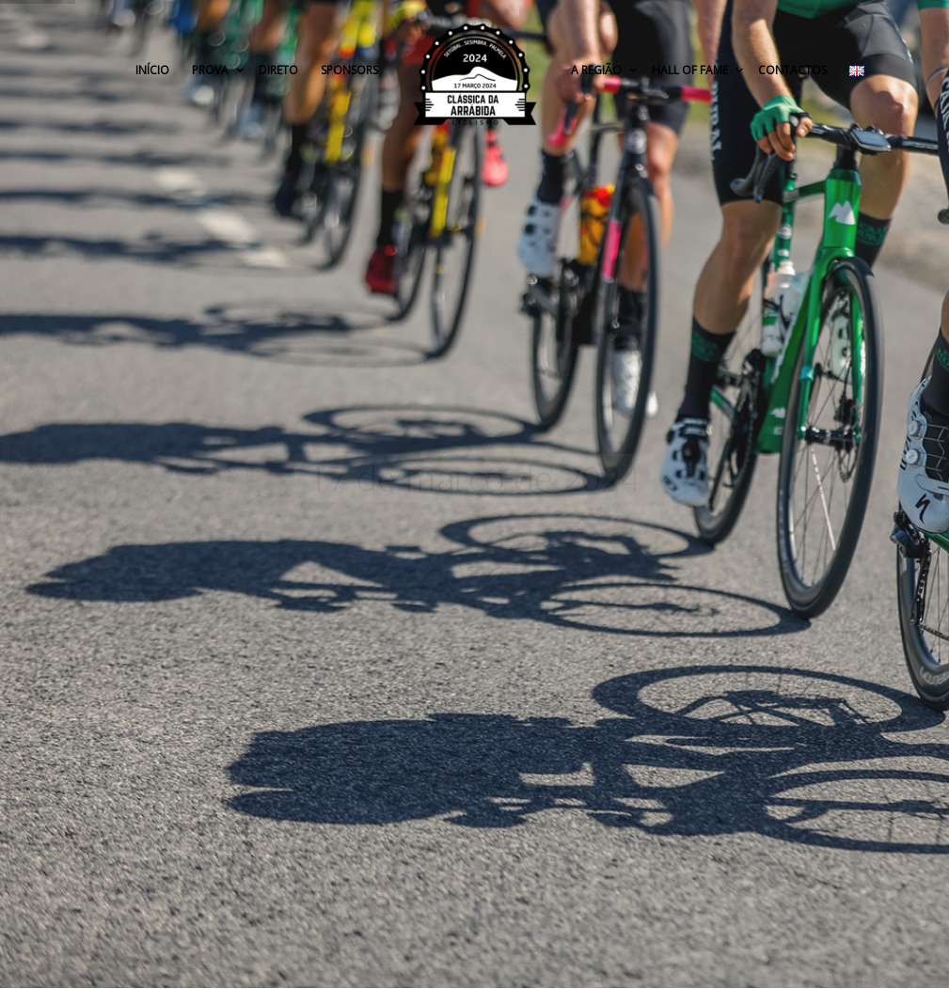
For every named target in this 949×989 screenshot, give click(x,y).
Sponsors (349, 70)
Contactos (792, 70)
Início (152, 70)
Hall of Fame (691, 70)
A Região (598, 70)
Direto (278, 70)
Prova (211, 70)
